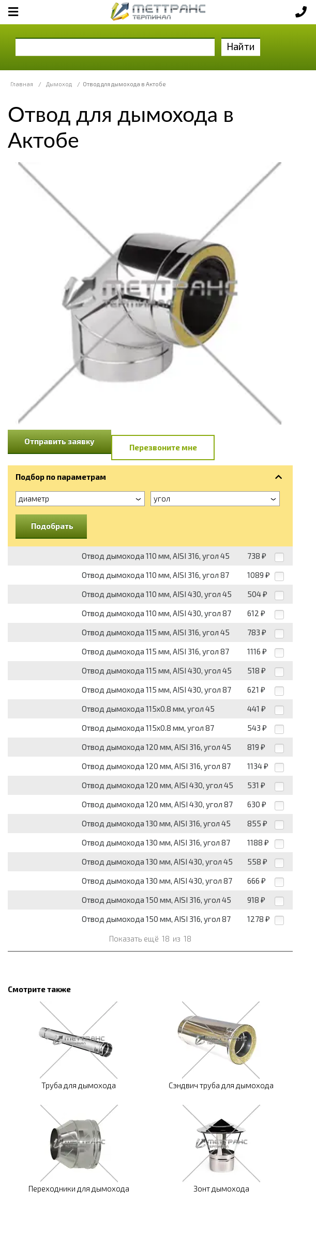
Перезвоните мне (163, 447)
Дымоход (59, 84)
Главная (21, 84)
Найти (241, 46)
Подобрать (52, 525)
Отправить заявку (59, 441)
